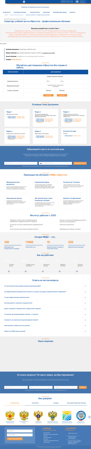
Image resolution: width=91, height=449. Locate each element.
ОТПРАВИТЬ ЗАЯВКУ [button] (58, 7)
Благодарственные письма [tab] (76, 403)
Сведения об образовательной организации (35, 7)
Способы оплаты (35, 12)
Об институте (7, 12)
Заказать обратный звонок (14, 438)
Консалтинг (46, 12)
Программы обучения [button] (20, 12)
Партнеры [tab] (35, 403)
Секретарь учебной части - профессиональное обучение (38, 15)
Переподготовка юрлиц (60, 12)
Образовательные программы (51, 434)
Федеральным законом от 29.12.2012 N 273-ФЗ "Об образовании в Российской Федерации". (46, 31)
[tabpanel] (45, 415)
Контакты (72, 12)
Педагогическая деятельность (16, 15)
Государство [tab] (14, 403)
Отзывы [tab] (55, 403)
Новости (46, 436)
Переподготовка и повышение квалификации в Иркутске (49, 447)
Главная (6, 15)
